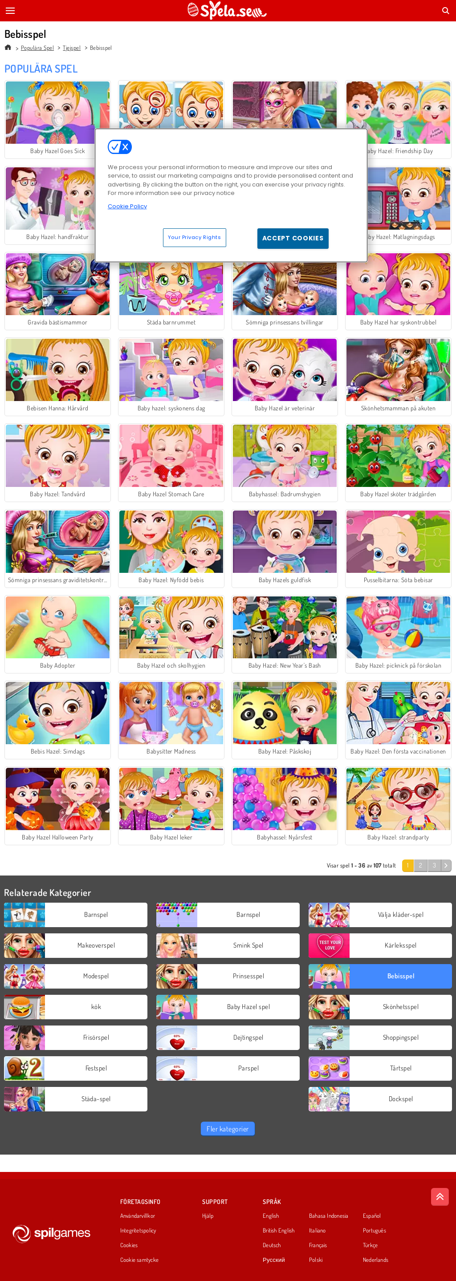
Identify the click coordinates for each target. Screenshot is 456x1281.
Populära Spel (37, 47)
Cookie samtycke (139, 1260)
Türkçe (370, 1245)
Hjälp (207, 1216)
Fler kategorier (227, 1128)
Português (374, 1231)
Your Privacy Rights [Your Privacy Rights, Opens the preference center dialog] (194, 237)
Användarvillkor (137, 1216)
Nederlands (375, 1260)
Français (318, 1245)
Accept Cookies (293, 238)
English (271, 1216)
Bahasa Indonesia (329, 1216)
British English (278, 1231)
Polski (315, 1260)
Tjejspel (72, 47)
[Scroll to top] (440, 1197)
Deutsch (272, 1245)
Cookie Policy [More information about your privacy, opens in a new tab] (127, 206)
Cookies (129, 1245)
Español (372, 1216)
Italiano (317, 1231)
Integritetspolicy (138, 1231)
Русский (274, 1260)
